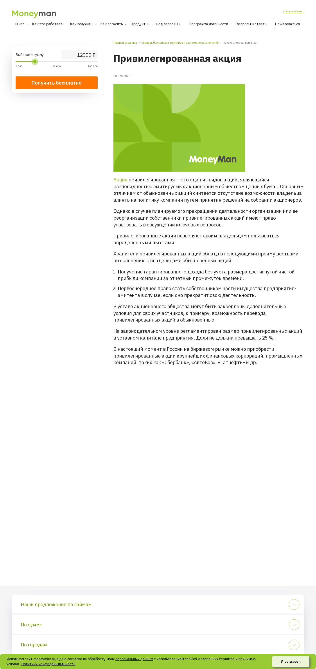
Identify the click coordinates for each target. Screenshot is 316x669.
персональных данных (134, 659)
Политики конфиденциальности (48, 664)
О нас (20, 24)
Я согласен (291, 661)
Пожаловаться (287, 24)
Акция (120, 179)
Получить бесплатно (56, 83)
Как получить (81, 24)
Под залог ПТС (168, 24)
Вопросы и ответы (251, 24)
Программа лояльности (208, 24)
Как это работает (47, 24)
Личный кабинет (286, 13)
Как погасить (111, 24)
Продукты (139, 24)
